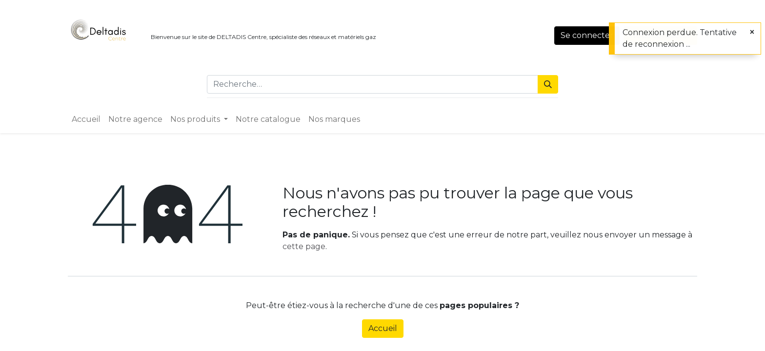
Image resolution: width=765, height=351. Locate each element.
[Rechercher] (548, 84)
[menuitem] (86, 119)
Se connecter (587, 35)
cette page (303, 246)
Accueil (382, 328)
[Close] (752, 32)
